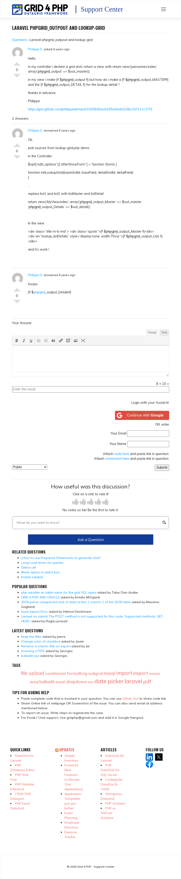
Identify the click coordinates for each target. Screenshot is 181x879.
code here (121, 454)
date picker (109, 681)
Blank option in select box (40, 572)
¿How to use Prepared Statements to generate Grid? (60, 558)
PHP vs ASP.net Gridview (108, 813)
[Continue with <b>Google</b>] (142, 415)
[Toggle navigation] (163, 9)
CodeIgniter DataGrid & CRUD (112, 784)
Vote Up (17, 62)
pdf (147, 681)
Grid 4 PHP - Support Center (95, 866)
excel (61, 681)
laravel (133, 681)
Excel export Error (34, 612)
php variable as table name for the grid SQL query (59, 592)
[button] (16, 340)
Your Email (118, 433)
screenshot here (117, 459)
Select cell (28, 567)
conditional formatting (66, 673)
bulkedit (47, 681)
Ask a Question (90, 539)
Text (164, 332)
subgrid (95, 673)
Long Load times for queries (42, 563)
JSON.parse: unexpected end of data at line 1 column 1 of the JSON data (76, 602)
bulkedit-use (30, 656)
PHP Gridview (115, 803)
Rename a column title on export (46, 646)
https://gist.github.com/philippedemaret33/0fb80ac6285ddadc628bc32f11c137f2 (90, 109)
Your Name (118, 444)
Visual (152, 332)
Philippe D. (35, 49)
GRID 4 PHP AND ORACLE (40, 597)
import (124, 673)
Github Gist (130, 698)
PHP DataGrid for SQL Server (110, 770)
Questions (19, 40)
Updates (66, 749)
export (140, 673)
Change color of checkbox (40, 641)
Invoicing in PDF (33, 651)
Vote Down (17, 77)
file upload (32, 673)
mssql (109, 673)
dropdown (76, 681)
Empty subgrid (32, 577)
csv (91, 681)
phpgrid (44, 71)
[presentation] (17, 340)
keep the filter (31, 637)
